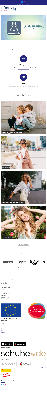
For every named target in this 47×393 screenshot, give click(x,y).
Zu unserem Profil (23, 89)
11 (32, 49)
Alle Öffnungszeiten (23, 70)
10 (30, 49)
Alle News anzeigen (23, 245)
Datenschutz (4, 337)
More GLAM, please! (6, 238)
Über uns (3, 328)
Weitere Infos (43, 367)
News (2, 323)
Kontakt (3, 332)
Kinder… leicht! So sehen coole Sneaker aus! (12, 132)
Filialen (3, 326)
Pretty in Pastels (6, 168)
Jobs (2, 330)
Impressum (3, 335)
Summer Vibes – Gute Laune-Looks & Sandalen (13, 203)
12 (34, 49)
